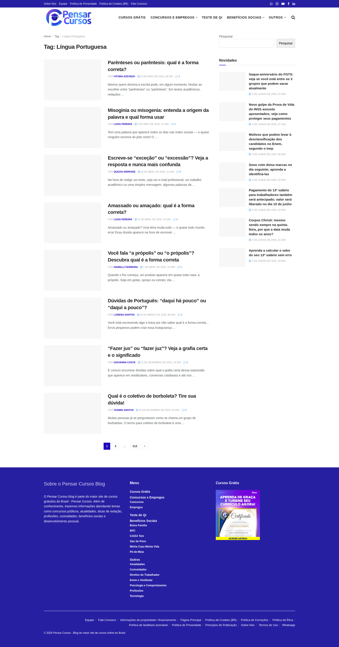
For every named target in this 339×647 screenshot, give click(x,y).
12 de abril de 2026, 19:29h (153, 219)
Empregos (136, 507)
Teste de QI (212, 17)
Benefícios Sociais (244, 17)
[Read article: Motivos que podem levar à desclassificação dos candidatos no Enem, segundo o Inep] (232, 141)
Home (47, 36)
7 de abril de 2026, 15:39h (157, 267)
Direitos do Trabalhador (145, 574)
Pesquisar (226, 36)
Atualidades (137, 564)
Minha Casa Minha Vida (144, 546)
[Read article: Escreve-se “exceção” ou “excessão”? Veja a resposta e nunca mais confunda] (72, 175)
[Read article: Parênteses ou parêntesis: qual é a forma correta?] (72, 79)
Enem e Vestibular (141, 580)
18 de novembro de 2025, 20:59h (157, 410)
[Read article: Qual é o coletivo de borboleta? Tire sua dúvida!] (72, 413)
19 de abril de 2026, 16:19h (156, 171)
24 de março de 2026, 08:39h (156, 314)
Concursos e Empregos (172, 17)
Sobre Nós (50, 3)
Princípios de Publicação (221, 625)
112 (134, 446)
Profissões (136, 590)
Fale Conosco (139, 3)
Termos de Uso (268, 625)
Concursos (137, 502)
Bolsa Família (138, 525)
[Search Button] (293, 17)
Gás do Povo (138, 541)
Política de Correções (254, 620)
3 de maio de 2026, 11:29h (152, 124)
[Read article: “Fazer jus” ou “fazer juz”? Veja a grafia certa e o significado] (72, 365)
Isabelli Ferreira (126, 267)
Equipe (63, 3)
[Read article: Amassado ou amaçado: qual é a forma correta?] (72, 222)
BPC (132, 530)
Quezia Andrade (125, 171)
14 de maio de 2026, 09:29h (155, 76)
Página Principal (191, 620)
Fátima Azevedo (124, 76)
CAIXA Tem (137, 536)
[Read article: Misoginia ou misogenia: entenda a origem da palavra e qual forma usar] (72, 127)
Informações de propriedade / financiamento (148, 620)
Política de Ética (282, 620)
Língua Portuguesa (74, 36)
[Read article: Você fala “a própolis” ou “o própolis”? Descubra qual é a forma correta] (72, 270)
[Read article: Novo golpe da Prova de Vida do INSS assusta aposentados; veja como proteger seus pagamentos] (232, 111)
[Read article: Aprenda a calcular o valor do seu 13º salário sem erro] (232, 257)
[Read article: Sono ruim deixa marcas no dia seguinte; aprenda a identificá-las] (232, 171)
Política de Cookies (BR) (113, 3)
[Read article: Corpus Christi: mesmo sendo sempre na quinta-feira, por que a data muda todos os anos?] (232, 227)
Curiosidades (138, 569)
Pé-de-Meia (137, 551)
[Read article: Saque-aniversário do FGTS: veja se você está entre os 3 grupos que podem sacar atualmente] (232, 81)
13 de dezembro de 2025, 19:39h (159, 362)
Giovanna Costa (125, 362)
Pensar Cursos (62, 632)
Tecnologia (136, 596)
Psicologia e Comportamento (148, 585)
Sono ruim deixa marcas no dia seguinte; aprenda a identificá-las (270, 169)
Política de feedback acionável (148, 625)
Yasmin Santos (124, 410)
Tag (56, 36)
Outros (276, 17)
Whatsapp (288, 625)
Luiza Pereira (123, 124)
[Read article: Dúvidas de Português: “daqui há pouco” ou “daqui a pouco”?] (72, 318)
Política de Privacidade (83, 3)
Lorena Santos (124, 314)
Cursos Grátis (132, 17)
